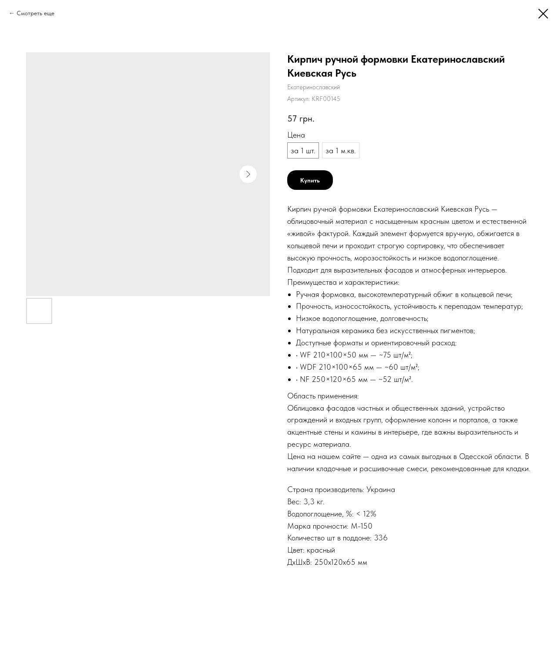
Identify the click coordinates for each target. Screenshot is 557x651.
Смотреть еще (35, 13)
